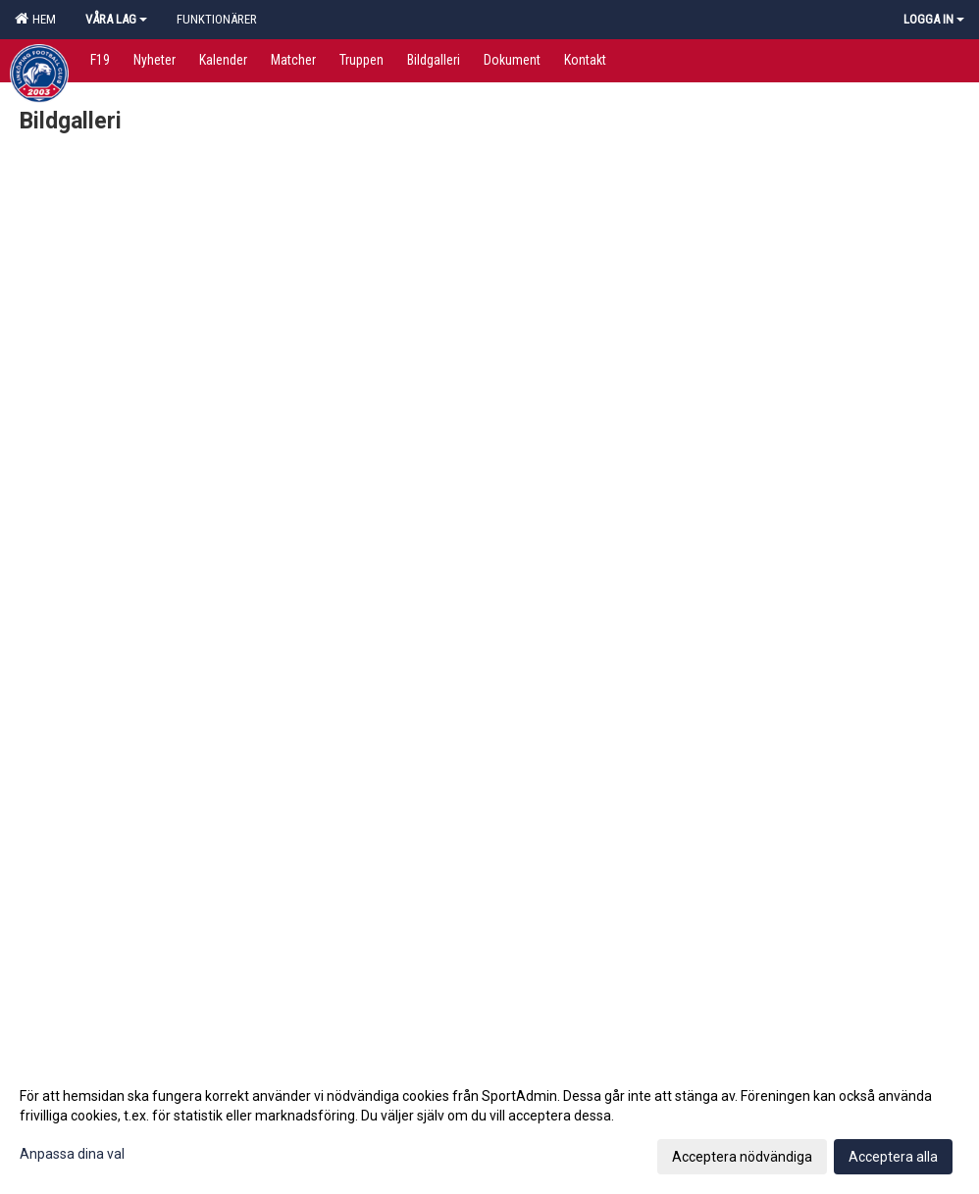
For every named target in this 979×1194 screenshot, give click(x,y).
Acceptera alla (893, 1157)
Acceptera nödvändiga (742, 1157)
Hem (35, 18)
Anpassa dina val (72, 1154)
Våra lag (116, 19)
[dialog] (489, 1125)
